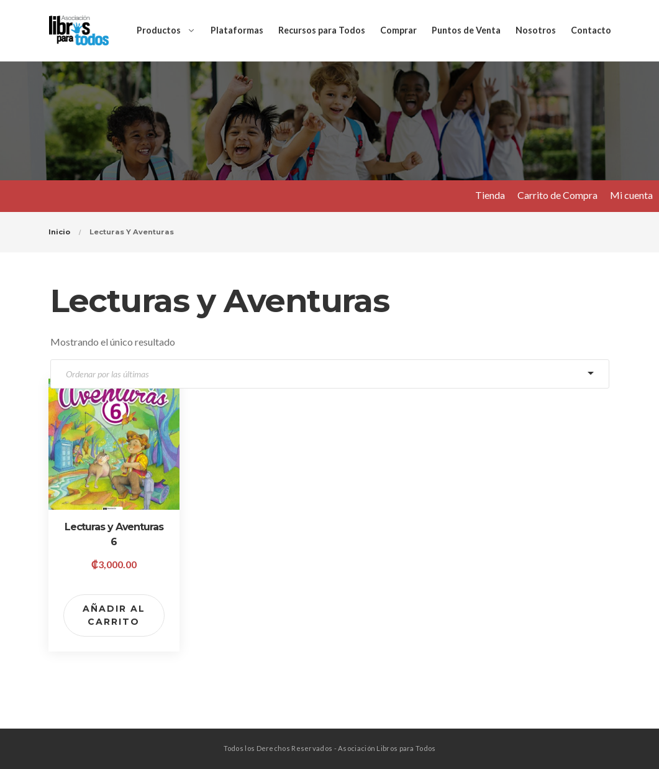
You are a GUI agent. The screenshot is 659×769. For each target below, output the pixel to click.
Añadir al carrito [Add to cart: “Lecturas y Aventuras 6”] (114, 615)
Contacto (591, 30)
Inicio (59, 232)
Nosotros (536, 30)
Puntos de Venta (466, 30)
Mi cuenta (631, 195)
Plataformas (237, 30)
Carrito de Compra (557, 195)
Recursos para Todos (321, 30)
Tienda (490, 195)
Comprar (398, 30)
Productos (159, 30)
